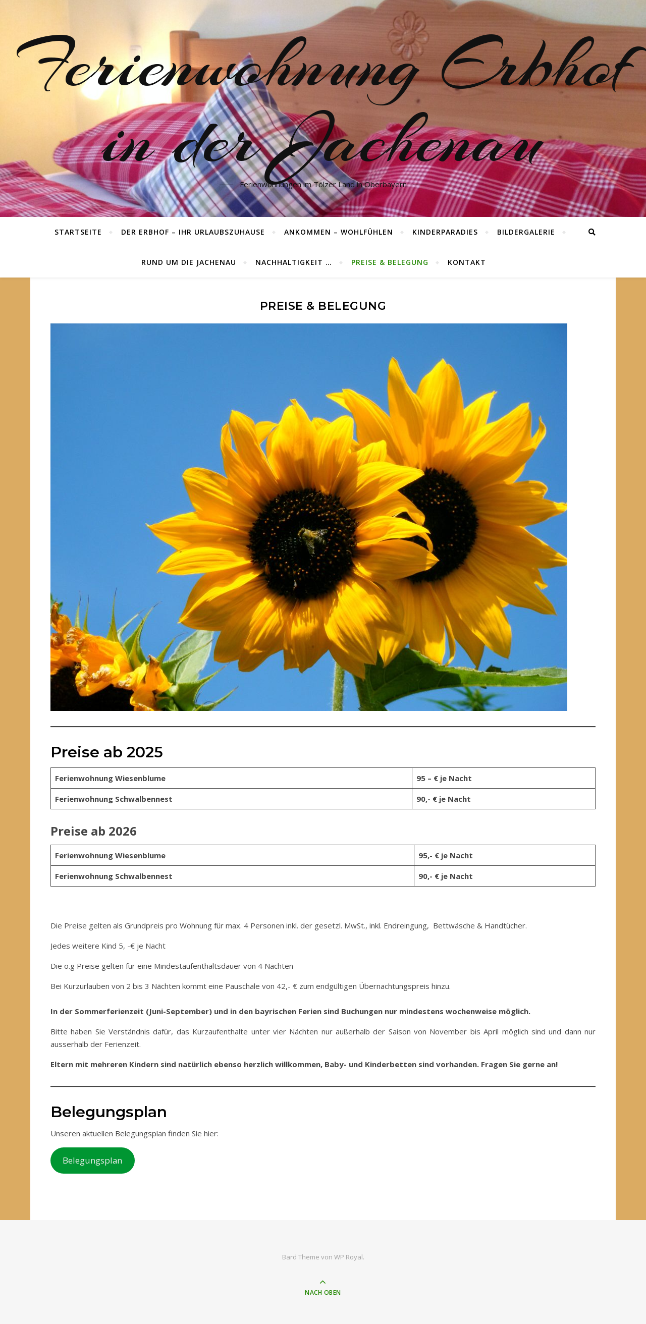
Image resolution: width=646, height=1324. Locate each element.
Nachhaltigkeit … (293, 262)
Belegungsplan (92, 1160)
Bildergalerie (526, 232)
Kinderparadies (445, 232)
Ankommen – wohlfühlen (338, 232)
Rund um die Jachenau (188, 262)
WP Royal (348, 1256)
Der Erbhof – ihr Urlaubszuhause (193, 232)
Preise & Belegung (389, 262)
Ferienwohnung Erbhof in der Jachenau (323, 102)
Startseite (78, 232)
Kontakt (467, 262)
